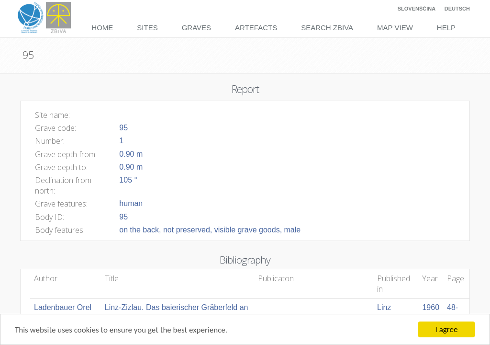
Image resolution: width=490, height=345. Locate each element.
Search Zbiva (327, 27)
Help (446, 27)
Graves (196, 27)
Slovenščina (416, 9)
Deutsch (457, 9)
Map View (395, 27)
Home (102, 27)
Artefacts (256, 27)
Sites (147, 27)
